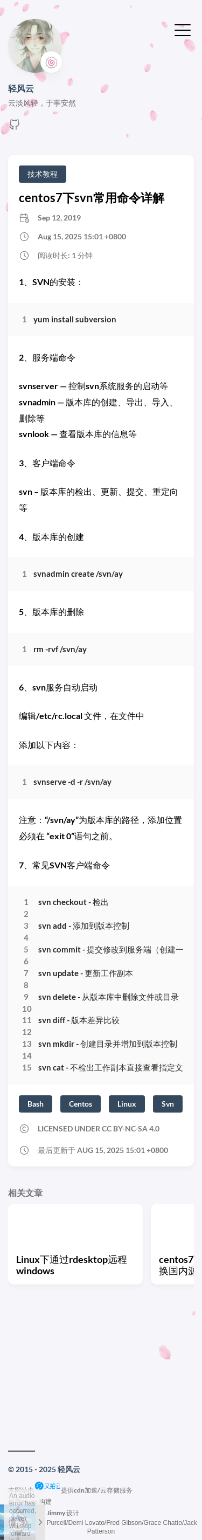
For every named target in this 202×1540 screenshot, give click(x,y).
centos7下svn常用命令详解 (91, 197)
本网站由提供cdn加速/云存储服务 (70, 1490)
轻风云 (21, 88)
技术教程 (42, 173)
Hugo (30, 1501)
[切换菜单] (182, 29)
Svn (168, 1103)
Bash (35, 1103)
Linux (126, 1103)
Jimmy (56, 1513)
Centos (80, 1103)
